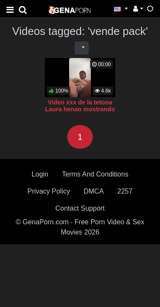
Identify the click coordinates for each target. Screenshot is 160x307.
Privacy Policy (48, 191)
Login (40, 174)
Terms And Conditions (95, 174)
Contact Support (80, 208)
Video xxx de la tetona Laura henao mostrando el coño (80, 109)
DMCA (94, 191)
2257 (125, 191)
